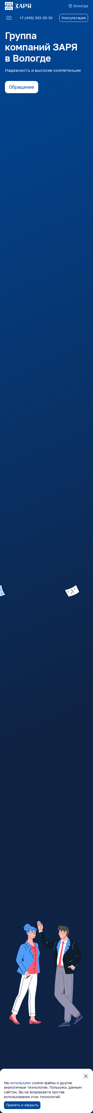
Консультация (74, 18)
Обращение (21, 87)
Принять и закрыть (22, 1105)
